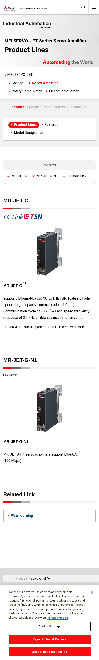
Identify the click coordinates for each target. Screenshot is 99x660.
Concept (18, 83)
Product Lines (25, 124)
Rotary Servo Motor (27, 91)
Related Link (76, 176)
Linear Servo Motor (64, 91)
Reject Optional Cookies (49, 639)
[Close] (92, 592)
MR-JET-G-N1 (47, 176)
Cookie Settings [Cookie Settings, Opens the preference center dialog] (49, 626)
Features (51, 124)
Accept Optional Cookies (49, 651)
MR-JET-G (19, 176)
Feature (18, 107)
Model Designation (28, 133)
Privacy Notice (57, 617)
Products (22, 578)
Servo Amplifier (45, 83)
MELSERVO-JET (20, 75)
